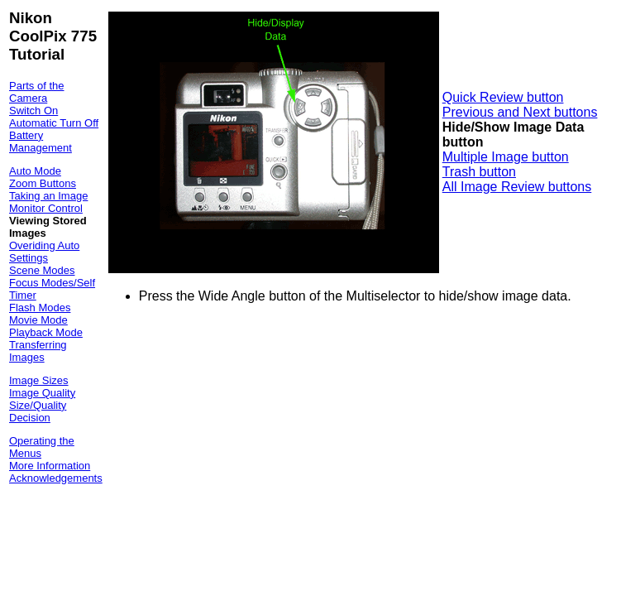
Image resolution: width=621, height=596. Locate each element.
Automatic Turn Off (53, 123)
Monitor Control (46, 208)
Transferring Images (38, 351)
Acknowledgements (56, 478)
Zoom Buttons (42, 183)
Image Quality (42, 393)
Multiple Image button (505, 157)
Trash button (479, 172)
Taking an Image (48, 196)
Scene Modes (42, 270)
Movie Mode (38, 320)
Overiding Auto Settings (44, 251)
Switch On (33, 110)
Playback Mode (46, 332)
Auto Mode (35, 171)
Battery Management (40, 141)
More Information (49, 465)
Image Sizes (39, 380)
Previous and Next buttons (520, 112)
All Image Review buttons (517, 187)
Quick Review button (503, 97)
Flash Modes (39, 307)
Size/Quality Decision (37, 411)
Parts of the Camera (36, 91)
